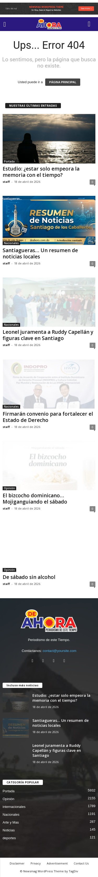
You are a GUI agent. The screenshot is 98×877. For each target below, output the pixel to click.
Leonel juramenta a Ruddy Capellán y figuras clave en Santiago (48, 335)
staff (6, 182)
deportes (9, 838)
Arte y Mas (11, 822)
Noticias (9, 830)
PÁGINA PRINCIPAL (62, 82)
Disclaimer (17, 863)
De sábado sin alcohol (29, 577)
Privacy (36, 863)
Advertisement (57, 863)
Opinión (9, 488)
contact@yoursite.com (59, 651)
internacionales (14, 807)
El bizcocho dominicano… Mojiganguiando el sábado (35, 498)
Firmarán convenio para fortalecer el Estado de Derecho (48, 417)
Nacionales (11, 243)
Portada (9, 161)
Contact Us (81, 863)
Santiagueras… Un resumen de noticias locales (40, 253)
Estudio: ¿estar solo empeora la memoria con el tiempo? (41, 171)
